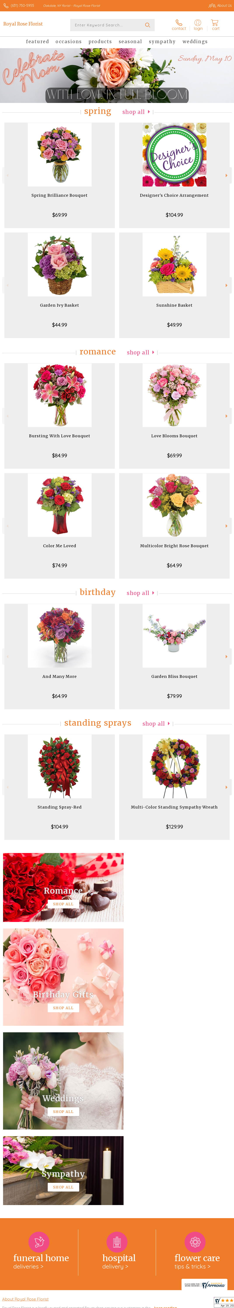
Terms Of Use (131, 1303)
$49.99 (174, 324)
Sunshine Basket (174, 305)
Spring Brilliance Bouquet (59, 195)
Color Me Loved (59, 545)
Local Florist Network (188, 1303)
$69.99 (59, 215)
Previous (7, 175)
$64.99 (174, 565)
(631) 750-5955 (22, 5)
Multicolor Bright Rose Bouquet (174, 545)
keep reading (165, 1129)
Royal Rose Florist (23, 24)
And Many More (59, 676)
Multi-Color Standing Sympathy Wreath (174, 807)
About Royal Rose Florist (25, 1119)
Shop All (134, 112)
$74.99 (59, 565)
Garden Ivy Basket (59, 305)
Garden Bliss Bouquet (174, 676)
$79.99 (174, 696)
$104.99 (174, 215)
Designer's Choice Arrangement (174, 195)
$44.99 (59, 324)
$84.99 (59, 455)
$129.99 (174, 826)
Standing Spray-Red (60, 807)
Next (227, 175)
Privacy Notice (157, 1303)
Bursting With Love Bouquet (59, 435)
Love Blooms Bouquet (174, 435)
